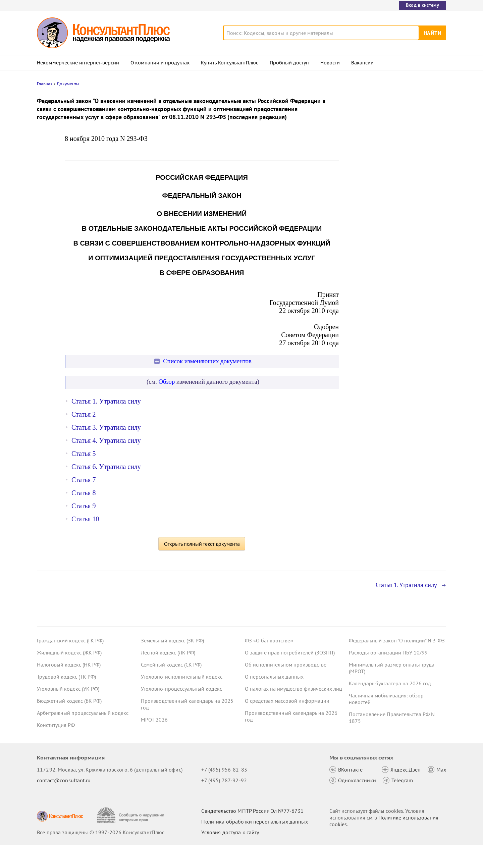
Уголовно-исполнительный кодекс (181, 676)
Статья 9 (83, 506)
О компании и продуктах (160, 63)
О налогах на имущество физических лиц (293, 688)
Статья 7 (83, 479)
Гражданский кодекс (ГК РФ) (70, 640)
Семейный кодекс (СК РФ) (171, 664)
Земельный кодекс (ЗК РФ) (172, 640)
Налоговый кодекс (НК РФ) (69, 664)
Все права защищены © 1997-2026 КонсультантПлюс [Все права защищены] (100, 832)
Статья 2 (83, 414)
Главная (45, 83)
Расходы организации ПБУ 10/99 (388, 652)
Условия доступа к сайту (230, 832)
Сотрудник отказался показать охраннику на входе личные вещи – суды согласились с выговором (393, 241)
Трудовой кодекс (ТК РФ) (66, 676)
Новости (330, 63)
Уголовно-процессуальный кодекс (181, 688)
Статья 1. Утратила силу (106, 401)
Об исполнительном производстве (285, 664)
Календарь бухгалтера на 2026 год (390, 683)
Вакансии (362, 63)
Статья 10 (85, 519)
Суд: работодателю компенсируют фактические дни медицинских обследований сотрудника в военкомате (391, 171)
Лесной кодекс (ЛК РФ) (168, 652)
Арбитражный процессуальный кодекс (82, 712)
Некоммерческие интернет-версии (78, 63)
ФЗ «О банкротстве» (269, 640)
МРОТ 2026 (154, 719)
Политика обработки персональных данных (254, 821)
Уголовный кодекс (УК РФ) (68, 688)
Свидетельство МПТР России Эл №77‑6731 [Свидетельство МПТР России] (252, 810)
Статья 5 (83, 453)
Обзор (167, 381)
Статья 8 (83, 492)
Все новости (366, 263)
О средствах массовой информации (287, 700)
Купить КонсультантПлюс (229, 63)
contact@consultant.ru (64, 780)
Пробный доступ (289, 63)
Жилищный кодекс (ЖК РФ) (69, 652)
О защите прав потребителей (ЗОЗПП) (290, 652)
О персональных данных (274, 676)
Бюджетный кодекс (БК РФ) (69, 700)
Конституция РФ (56, 725)
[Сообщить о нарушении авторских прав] (131, 815)
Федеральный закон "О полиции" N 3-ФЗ (397, 640)
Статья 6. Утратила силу (106, 466)
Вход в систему (422, 5)
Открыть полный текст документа (202, 543)
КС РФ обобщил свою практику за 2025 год (396, 208)
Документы (68, 83)
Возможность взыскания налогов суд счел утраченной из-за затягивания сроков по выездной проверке (394, 132)
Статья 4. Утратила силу (106, 440)
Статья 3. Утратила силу (106, 427)
